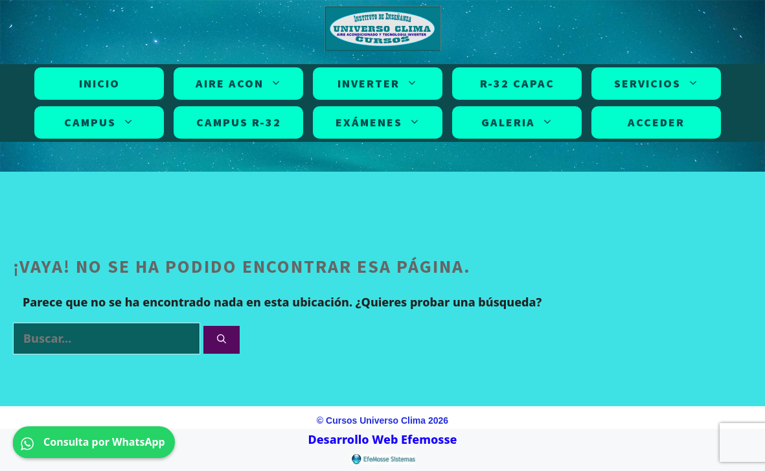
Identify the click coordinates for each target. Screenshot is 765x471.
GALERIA (519, 122)
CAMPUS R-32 (238, 122)
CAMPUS (101, 122)
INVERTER (380, 83)
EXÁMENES (381, 122)
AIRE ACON (241, 83)
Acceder (656, 122)
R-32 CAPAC (517, 83)
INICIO (99, 83)
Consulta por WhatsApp (94, 442)
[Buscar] (221, 340)
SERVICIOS (659, 83)
